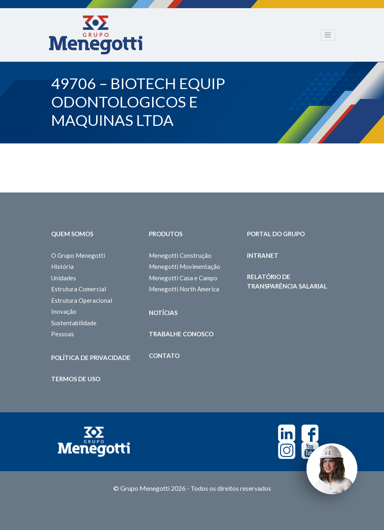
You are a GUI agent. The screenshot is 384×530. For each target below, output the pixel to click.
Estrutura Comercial (78, 289)
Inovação (63, 311)
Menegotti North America (184, 289)
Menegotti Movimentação (184, 266)
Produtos (165, 233)
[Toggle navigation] (328, 35)
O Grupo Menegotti (78, 255)
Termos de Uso (75, 378)
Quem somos (72, 233)
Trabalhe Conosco (181, 334)
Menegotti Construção (180, 255)
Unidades (63, 278)
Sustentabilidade (74, 322)
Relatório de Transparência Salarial (287, 281)
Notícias (163, 312)
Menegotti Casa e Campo (183, 278)
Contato (164, 355)
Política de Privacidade (90, 357)
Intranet (262, 255)
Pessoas (62, 334)
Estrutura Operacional (81, 300)
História (62, 266)
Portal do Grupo (276, 233)
